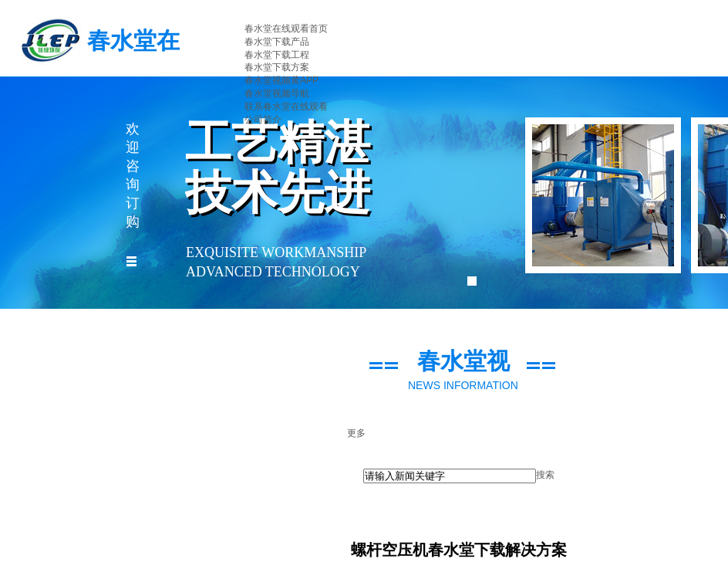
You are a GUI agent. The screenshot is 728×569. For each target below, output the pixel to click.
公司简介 (262, 119)
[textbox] (449, 476)
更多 (356, 433)
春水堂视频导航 (276, 93)
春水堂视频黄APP (281, 80)
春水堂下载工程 (276, 54)
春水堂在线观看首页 (286, 28)
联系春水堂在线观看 (286, 106)
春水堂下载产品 (276, 41)
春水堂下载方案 (276, 67)
